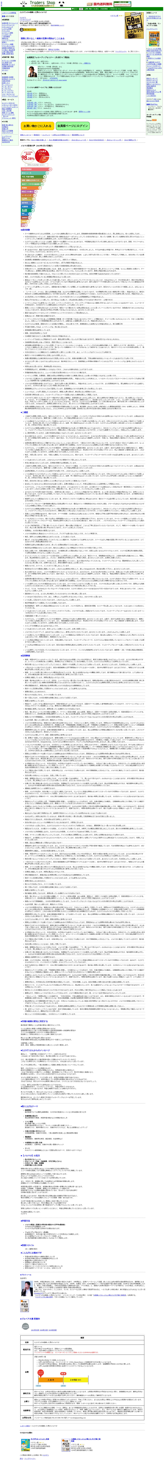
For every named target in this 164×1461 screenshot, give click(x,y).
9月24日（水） (32, 108)
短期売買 (5, 23)
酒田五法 (5, 38)
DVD (10, 103)
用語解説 (150, 88)
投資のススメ (151, 90)
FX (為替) (5, 62)
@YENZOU (54, 78)
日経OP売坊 (6, 81)
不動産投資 (6, 68)
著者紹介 (37, 135)
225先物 (13, 60)
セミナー (5, 103)
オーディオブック (8, 114)
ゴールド (12, 64)
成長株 (4, 48)
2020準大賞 (44, 1330)
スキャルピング (7, 27)
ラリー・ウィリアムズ (10, 96)
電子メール (6, 138)
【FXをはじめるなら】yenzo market (54, 80)
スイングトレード (8, 25)
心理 (3, 52)
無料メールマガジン (154, 84)
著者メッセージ (25, 135)
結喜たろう (6, 83)
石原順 (11, 77)
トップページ (6, 136)
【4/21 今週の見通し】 (38, 140)
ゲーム (8, 113)
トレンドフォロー (8, 40)
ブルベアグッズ (7, 132)
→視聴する (87, 63)
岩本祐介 (5, 79)
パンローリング (25, 19)
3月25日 (29, 93)
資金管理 (12, 50)
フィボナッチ (6, 34)
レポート (15, 107)
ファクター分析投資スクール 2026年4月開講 (154, 54)
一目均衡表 (6, 36)
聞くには (5, 116)
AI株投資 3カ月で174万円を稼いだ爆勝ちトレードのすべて (154, 64)
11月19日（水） (32, 104)
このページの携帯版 (9, 13)
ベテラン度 (114, 15)
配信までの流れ (54, 49)
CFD (10, 62)
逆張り (4, 42)
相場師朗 (5, 77)
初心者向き (9, 125)
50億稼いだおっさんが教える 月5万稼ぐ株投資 (109, 1295)
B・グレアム (6, 88)
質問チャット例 (84, 111)
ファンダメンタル (8, 46)
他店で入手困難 (7, 131)
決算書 (9, 48)
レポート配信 (25, 1426)
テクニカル (6, 31)
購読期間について (78, 135)
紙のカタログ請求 (153, 101)
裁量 (11, 44)
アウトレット (6, 118)
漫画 (3, 113)
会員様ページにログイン (72, 125)
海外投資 (10, 66)
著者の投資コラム (153, 92)
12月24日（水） (32, 102)
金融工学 (5, 129)
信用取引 (5, 127)
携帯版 (1, 4)
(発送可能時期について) (57, 25)
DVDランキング (152, 80)
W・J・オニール (7, 92)
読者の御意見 (151, 86)
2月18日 (29, 95)
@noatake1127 (38, 1293)
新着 (3, 16)
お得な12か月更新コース (61, 135)
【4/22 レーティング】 (114, 140)
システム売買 (6, 29)
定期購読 (9, 109)
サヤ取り (5, 50)
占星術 (8, 54)
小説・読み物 (6, 111)
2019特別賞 (53, 1330)
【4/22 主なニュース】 (79, 140)
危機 (3, 54)
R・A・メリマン (7, 90)
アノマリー (6, 44)
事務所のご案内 (7, 140)
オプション (6, 60)
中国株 (4, 66)
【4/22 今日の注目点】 (96, 140)
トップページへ (29, 1458)
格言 (12, 54)
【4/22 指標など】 (130, 140)
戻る (21, 1458)
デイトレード (13, 23)
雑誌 (3, 109)
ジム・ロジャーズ (8, 94)
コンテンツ (46, 135)
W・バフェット (7, 85)
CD (13, 103)
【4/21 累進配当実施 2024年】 (58, 140)
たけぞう (12, 79)
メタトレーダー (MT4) (9, 105)
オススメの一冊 (152, 82)
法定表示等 (6, 142)
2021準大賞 (35, 1330)
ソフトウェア (6, 107)
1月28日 (29, 97)
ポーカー (5, 70)
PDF (155, 99)
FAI (13, 48)
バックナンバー (120, 51)
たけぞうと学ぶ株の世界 (44, 1297)
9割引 (14, 118)
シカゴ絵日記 (151, 96)
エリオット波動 (7, 33)
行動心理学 (9, 52)
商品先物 (5, 64)
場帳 (12, 113)
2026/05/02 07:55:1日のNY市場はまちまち (154, 18)
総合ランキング (152, 78)
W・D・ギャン (7, 86)
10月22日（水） (32, 106)
